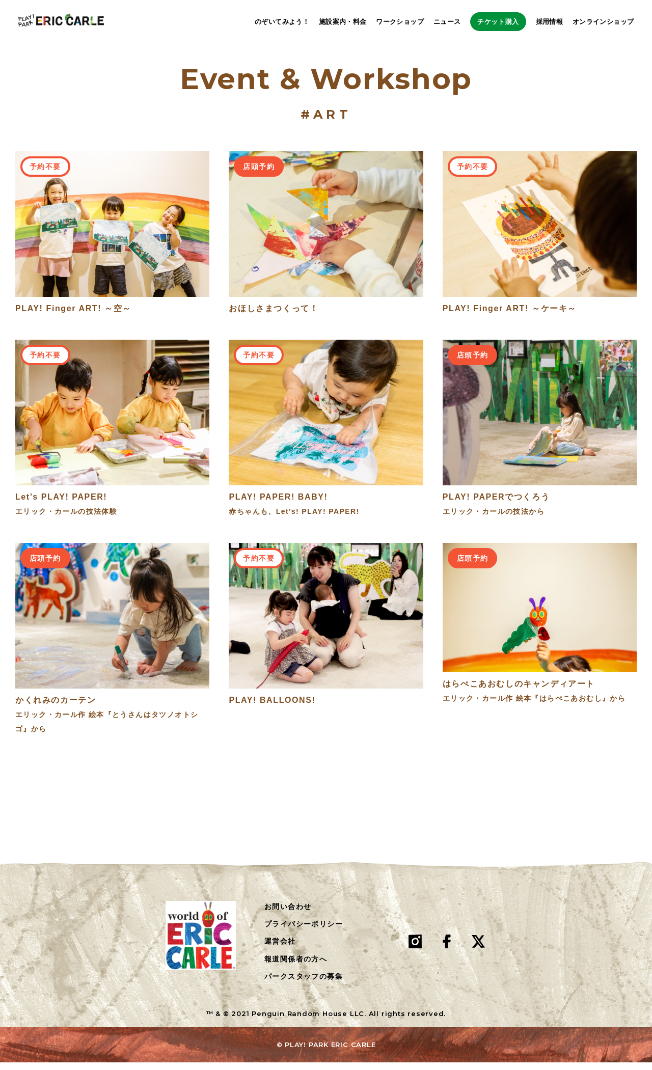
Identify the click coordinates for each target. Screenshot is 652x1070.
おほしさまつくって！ (273, 315)
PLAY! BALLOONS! (272, 707)
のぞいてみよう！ (261, 21)
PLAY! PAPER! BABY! (278, 504)
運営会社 (280, 949)
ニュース (427, 21)
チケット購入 (488, 21)
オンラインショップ (603, 21)
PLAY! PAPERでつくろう (496, 504)
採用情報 (549, 21)
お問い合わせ (287, 914)
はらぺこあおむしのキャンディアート (519, 691)
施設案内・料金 (322, 21)
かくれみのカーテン (55, 707)
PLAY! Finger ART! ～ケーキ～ (510, 315)
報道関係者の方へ (295, 966)
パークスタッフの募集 (303, 984)
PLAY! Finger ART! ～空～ (73, 315)
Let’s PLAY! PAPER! (61, 504)
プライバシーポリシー (303, 931)
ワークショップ (380, 21)
